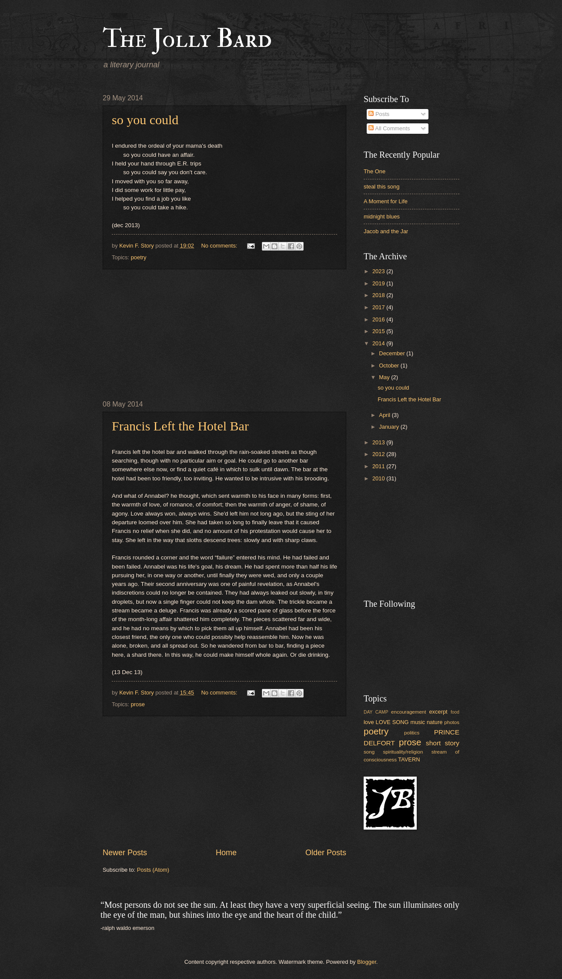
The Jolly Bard (187, 39)
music (417, 722)
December (392, 353)
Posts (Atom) (153, 870)
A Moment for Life (386, 201)
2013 (379, 442)
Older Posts (325, 852)
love (369, 722)
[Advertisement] (224, 335)
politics (411, 732)
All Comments (389, 128)
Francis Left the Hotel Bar (180, 426)
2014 (379, 343)
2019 (379, 283)
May (385, 377)
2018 (379, 295)
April (385, 415)
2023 (379, 271)
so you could (145, 119)
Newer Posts (125, 852)
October (389, 365)
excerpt (438, 711)
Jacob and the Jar (386, 231)
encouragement (408, 711)
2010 (379, 478)
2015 (379, 331)
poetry (139, 257)
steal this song (381, 186)
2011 (379, 466)
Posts (378, 114)
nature (435, 722)
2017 (379, 307)
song (369, 751)
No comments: (220, 245)
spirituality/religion (403, 751)
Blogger (366, 962)
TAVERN (409, 759)
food (455, 712)
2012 (379, 454)
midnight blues (382, 216)
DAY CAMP (376, 712)
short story (442, 743)
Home (226, 852)
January (389, 426)
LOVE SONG (391, 722)
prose (138, 704)
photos (451, 722)
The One (374, 171)
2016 (379, 319)
